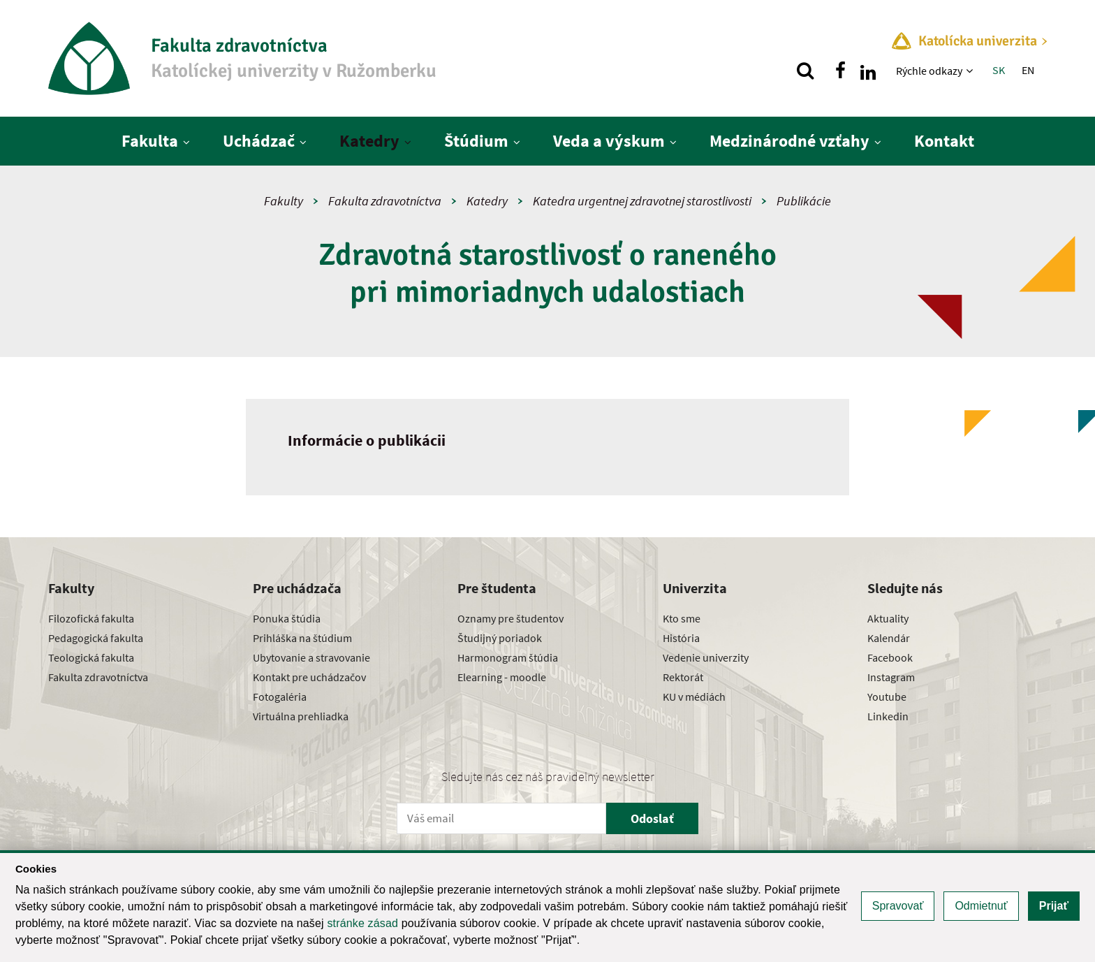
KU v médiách (694, 697)
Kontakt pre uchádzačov (309, 677)
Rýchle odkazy (929, 71)
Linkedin (888, 716)
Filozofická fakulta (91, 618)
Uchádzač (259, 141)
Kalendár (888, 638)
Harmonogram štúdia (507, 657)
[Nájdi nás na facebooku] (840, 71)
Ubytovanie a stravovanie (311, 657)
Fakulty (283, 201)
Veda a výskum (609, 141)
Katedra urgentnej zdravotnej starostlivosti (642, 201)
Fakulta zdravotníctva (384, 201)
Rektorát (683, 677)
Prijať (1053, 906)
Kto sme (681, 618)
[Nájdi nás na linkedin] (868, 71)
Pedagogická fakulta (95, 638)
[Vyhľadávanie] (805, 71)
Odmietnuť (981, 906)
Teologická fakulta (91, 657)
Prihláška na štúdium (302, 638)
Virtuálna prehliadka (300, 716)
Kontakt (944, 141)
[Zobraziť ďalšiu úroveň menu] (971, 70)
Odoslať (652, 818)
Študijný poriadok (499, 638)
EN (1028, 70)
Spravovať (898, 906)
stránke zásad (362, 923)
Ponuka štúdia (287, 618)
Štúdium (476, 141)
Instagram (891, 677)
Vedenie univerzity (706, 657)
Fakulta (150, 141)
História (681, 638)
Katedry (369, 141)
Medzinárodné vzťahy (789, 141)
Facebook (890, 657)
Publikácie (804, 201)
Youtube (886, 697)
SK (998, 70)
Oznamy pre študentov (510, 618)
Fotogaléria (280, 697)
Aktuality (888, 618)
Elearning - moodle (501, 677)
